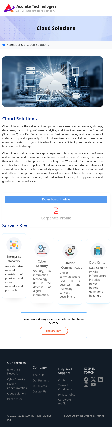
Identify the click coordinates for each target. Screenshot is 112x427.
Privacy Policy (66, 397)
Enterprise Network (13, 374)
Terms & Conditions (65, 389)
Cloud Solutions (17, 396)
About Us (38, 378)
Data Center (14, 402)
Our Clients (40, 390)
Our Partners (41, 384)
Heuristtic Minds (92, 416)
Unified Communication (17, 388)
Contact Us (39, 395)
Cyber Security (16, 381)
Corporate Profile (56, 215)
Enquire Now (53, 330)
